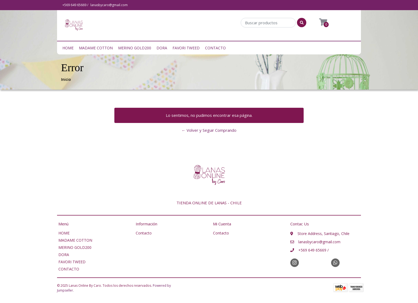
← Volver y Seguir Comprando (209, 130)
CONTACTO (215, 47)
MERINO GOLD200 (134, 47)
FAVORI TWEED (186, 47)
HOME (68, 47)
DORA (161, 47)
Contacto (144, 233)
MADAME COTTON (96, 47)
